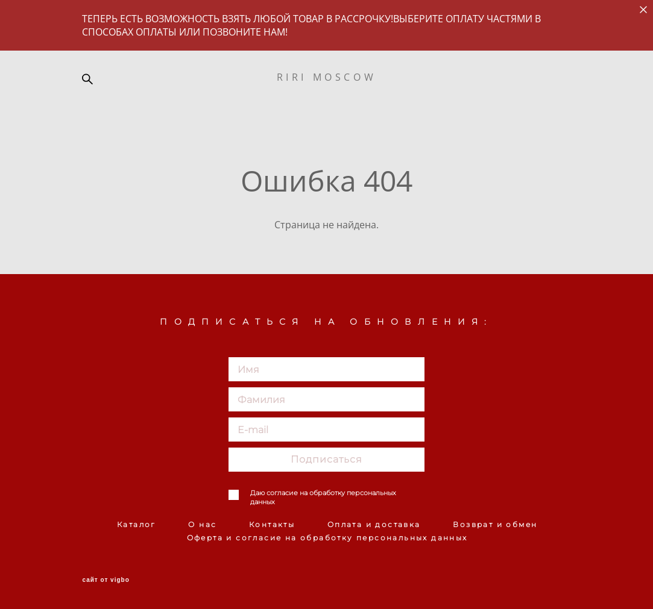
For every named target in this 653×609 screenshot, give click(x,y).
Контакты (272, 524)
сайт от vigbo (105, 580)
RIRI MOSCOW (327, 77)
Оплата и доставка (374, 524)
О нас (202, 524)
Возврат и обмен (495, 524)
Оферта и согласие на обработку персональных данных (327, 537)
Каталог (136, 524)
